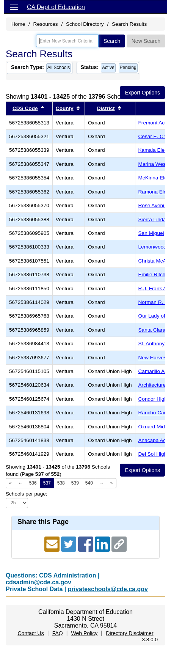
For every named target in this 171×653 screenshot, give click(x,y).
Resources (45, 24)
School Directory (85, 24)
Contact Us (30, 633)
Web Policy (84, 633)
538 (61, 483)
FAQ (57, 633)
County (65, 108)
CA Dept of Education (56, 7)
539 (75, 483)
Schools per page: (26, 494)
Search (112, 41)
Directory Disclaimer (129, 633)
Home (18, 24)
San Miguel (151, 233)
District (106, 108)
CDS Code (25, 108)
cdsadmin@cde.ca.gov (38, 582)
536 (33, 483)
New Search (146, 41)
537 (47, 483)
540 (89, 483)
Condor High (152, 399)
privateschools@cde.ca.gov (108, 589)
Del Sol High (152, 454)
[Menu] (14, 7)
